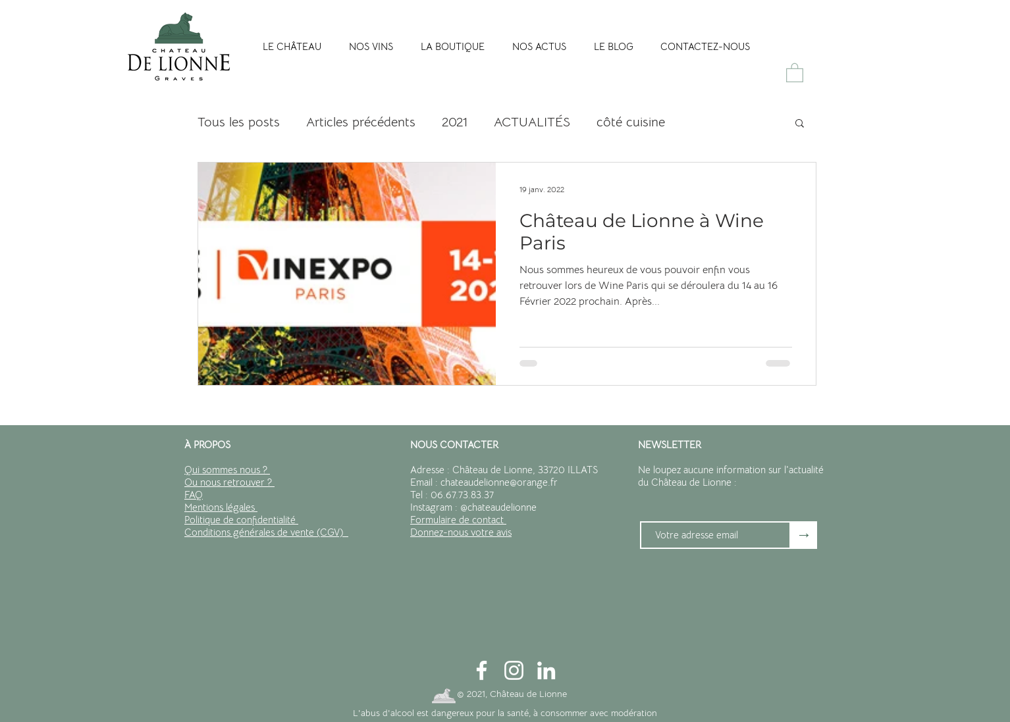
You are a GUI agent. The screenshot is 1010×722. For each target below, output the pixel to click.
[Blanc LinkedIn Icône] (546, 670)
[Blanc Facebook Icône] (481, 670)
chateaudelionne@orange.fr (499, 482)
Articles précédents (360, 122)
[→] (804, 535)
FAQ (193, 494)
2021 (454, 122)
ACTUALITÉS (532, 122)
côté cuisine (631, 122)
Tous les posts (239, 122)
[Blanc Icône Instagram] (514, 670)
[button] (794, 72)
